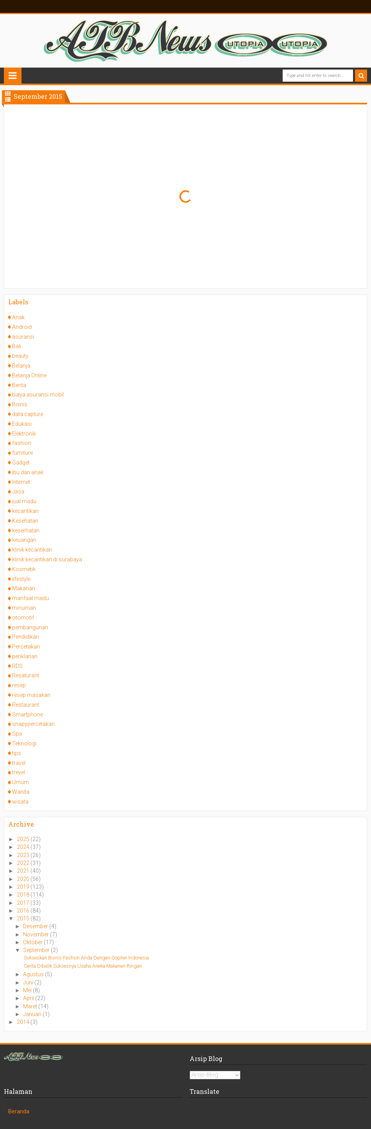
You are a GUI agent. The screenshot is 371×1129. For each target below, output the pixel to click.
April (29, 998)
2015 (23, 918)
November (36, 934)
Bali (16, 346)
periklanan (25, 656)
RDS (17, 666)
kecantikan (25, 511)
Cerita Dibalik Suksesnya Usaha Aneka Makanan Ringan (83, 966)
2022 (23, 863)
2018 (23, 894)
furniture (22, 453)
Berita (19, 385)
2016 (23, 910)
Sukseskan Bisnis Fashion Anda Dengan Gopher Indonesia (86, 958)
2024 (23, 847)
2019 (23, 887)
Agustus (34, 974)
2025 (23, 839)
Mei (28, 990)
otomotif (23, 618)
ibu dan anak (27, 472)
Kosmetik (24, 569)
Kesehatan (25, 521)
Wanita (20, 792)
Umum (20, 782)
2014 (23, 1022)
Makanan (23, 588)
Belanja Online (29, 375)
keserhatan (25, 530)
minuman (24, 608)
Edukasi (22, 424)
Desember (36, 926)
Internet (21, 482)
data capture (27, 414)
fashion (21, 443)
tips (16, 753)
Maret (30, 1006)
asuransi (23, 337)
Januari (33, 1014)
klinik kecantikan (32, 550)
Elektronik (24, 434)
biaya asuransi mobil (38, 394)
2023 (23, 855)
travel (18, 763)
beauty (20, 356)
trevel (18, 772)
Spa (17, 734)
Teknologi (24, 743)
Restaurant (25, 705)
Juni (28, 982)
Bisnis (19, 404)
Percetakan (26, 646)
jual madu (24, 501)
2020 (23, 879)
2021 (23, 871)
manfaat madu (30, 598)
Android (22, 327)
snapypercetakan (33, 724)
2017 (23, 903)
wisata (20, 802)
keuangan (24, 540)
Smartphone (27, 714)
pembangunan (30, 627)
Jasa (18, 491)
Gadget (21, 462)
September (37, 950)
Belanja (21, 366)
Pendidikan (25, 637)
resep (19, 685)
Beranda (18, 1111)
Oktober (33, 942)
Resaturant (25, 675)
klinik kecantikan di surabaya (47, 559)
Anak (18, 317)
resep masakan (31, 695)
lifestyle (21, 579)
